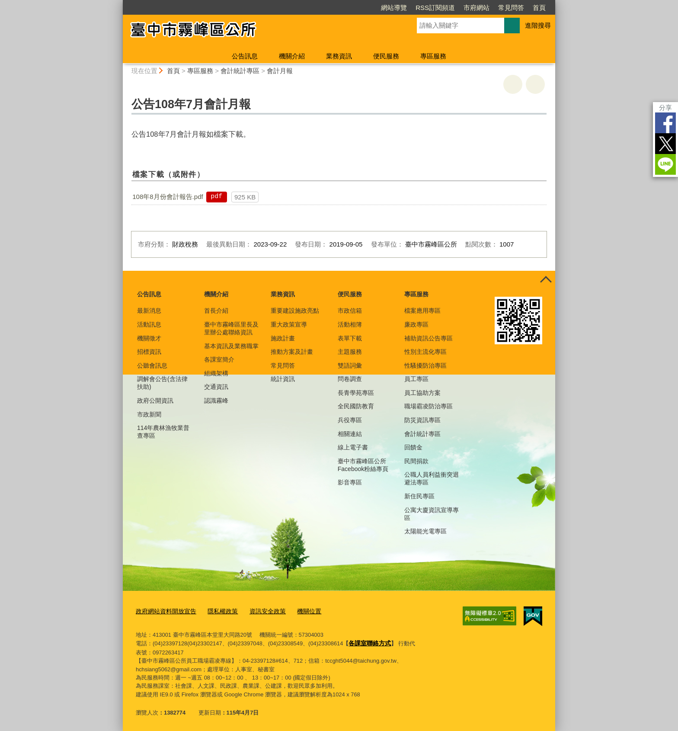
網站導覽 (394, 7)
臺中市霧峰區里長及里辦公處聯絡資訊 (231, 328)
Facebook (665, 122)
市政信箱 (350, 310)
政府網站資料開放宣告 (164, 610)
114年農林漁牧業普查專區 (163, 431)
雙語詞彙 (350, 365)
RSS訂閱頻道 (435, 7)
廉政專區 (416, 324)
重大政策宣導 (289, 324)
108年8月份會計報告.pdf (167, 196)
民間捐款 (416, 461)
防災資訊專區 (422, 420)
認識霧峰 (216, 400)
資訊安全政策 (260, 610)
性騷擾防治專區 (425, 365)
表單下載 (350, 338)
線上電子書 (353, 447)
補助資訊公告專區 (428, 338)
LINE (665, 164)
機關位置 (299, 610)
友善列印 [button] (512, 84)
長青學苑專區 (356, 392)
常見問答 (511, 7)
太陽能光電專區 (425, 531)
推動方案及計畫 (292, 351)
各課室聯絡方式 (368, 641)
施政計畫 (283, 338)
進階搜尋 (538, 25)
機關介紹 (292, 56)
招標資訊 (149, 351)
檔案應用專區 (422, 310)
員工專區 (416, 378)
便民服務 (386, 56)
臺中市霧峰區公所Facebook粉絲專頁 (363, 465)
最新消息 (149, 310)
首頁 (539, 7)
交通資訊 (216, 386)
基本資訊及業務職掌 (231, 346)
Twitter (665, 143)
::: (119, 3)
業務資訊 (339, 56)
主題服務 (350, 351)
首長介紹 (216, 310)
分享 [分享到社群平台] (665, 107)
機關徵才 (149, 338)
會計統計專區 (240, 70)
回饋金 (413, 447)
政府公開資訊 (155, 400)
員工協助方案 (422, 392)
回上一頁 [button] (535, 84)
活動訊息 (149, 324)
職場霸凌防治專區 (428, 406)
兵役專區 (350, 420)
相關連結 (350, 433)
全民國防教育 (356, 406)
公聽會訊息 (152, 365)
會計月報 (280, 70)
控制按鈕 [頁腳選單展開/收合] (545, 280)
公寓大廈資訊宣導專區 (431, 514)
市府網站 (476, 7)
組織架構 (216, 373)
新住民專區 (419, 496)
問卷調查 (350, 378)
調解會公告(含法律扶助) (162, 382)
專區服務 (433, 56)
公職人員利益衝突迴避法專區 (431, 478)
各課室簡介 (219, 359)
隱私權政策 (217, 610)
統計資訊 (283, 378)
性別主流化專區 (425, 351)
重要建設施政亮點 (295, 310)
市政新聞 (149, 414)
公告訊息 (245, 56)
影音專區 (350, 482)
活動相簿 (350, 324)
